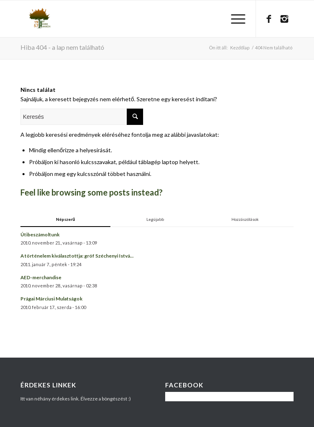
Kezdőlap (239, 47)
